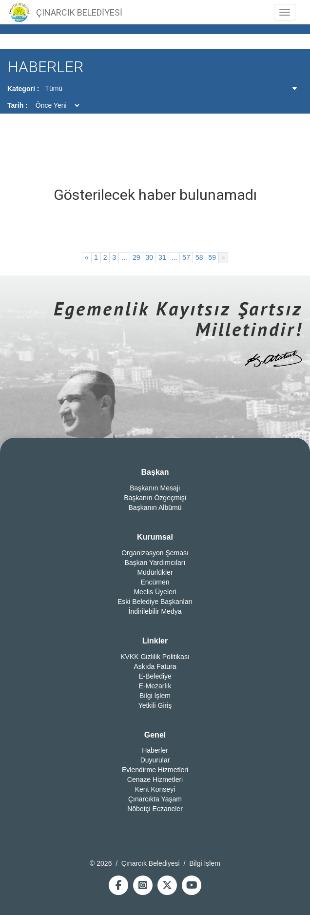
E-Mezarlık (155, 686)
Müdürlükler (155, 572)
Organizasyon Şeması (155, 553)
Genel (155, 735)
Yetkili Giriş (155, 705)
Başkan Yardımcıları (155, 562)
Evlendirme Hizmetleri (155, 770)
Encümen (154, 582)
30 (150, 257)
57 (186, 257)
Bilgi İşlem (155, 696)
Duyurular (155, 760)
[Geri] (87, 257)
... (124, 257)
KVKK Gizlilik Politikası (155, 657)
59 (212, 257)
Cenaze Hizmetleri (155, 779)
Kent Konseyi (155, 789)
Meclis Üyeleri (155, 592)
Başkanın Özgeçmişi (155, 498)
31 (162, 257)
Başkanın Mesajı (155, 488)
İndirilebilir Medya (155, 611)
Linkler (155, 641)
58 (199, 257)
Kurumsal (155, 537)
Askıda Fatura (155, 666)
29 (136, 257)
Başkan (155, 472)
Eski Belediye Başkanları (155, 601)
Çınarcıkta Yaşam (155, 799)
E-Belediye (155, 676)
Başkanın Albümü (155, 507)
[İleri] (223, 257)
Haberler (155, 750)
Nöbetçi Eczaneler (155, 809)
